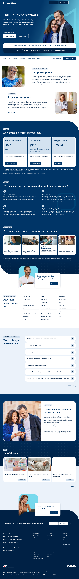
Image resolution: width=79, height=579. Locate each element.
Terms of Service (31, 566)
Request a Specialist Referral (10, 542)
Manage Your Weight (8, 550)
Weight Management (37, 539)
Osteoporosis (62, 313)
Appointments (53, 2)
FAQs (38, 58)
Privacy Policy (23, 566)
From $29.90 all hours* (8, 32)
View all (72, 486)
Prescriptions (63, 2)
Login (72, 2)
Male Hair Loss (62, 308)
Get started (58, 163)
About (4, 58)
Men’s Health (62, 296)
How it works (22, 58)
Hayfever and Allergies (46, 313)
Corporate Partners (67, 551)
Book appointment (11, 163)
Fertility (42, 296)
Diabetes (43, 305)
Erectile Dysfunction (45, 308)
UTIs (24, 302)
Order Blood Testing (8, 545)
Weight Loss (62, 302)
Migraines (61, 311)
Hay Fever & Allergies (51, 552)
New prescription (10, 36)
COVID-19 (25, 319)
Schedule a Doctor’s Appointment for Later (13, 533)
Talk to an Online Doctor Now (10, 531)
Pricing (9, 58)
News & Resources (67, 535)
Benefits (15, 58)
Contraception (26, 316)
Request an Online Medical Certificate (12, 539)
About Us (65, 533)
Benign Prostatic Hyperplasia (29, 313)
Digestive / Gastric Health (28, 305)
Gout (42, 311)
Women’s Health (26, 296)
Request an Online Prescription (11, 536)
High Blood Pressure (46, 316)
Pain (60, 316)
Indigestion (61, 305)
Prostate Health (26, 299)
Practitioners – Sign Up (67, 546)
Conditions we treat (31, 58)
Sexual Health (62, 299)
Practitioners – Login (67, 549)
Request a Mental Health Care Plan (11, 547)
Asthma (24, 311)
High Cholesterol (45, 319)
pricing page (21, 169)
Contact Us (65, 539)
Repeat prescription (22, 36)
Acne (24, 308)
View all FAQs (71, 385)
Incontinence (44, 302)
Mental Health (44, 299)
